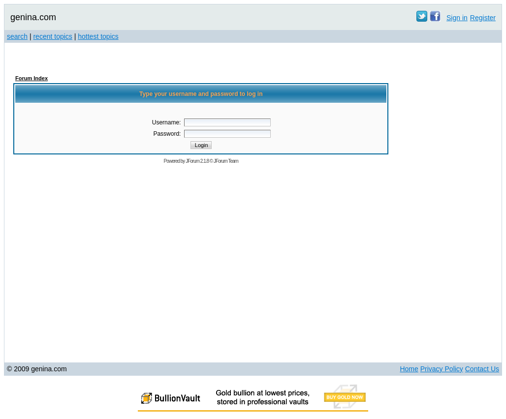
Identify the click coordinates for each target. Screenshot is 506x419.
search (17, 36)
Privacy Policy (441, 369)
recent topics (52, 36)
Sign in (457, 18)
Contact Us (482, 369)
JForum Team (226, 161)
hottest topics (98, 36)
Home (409, 369)
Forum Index (31, 78)
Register (483, 18)
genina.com (33, 17)
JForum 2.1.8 (197, 161)
